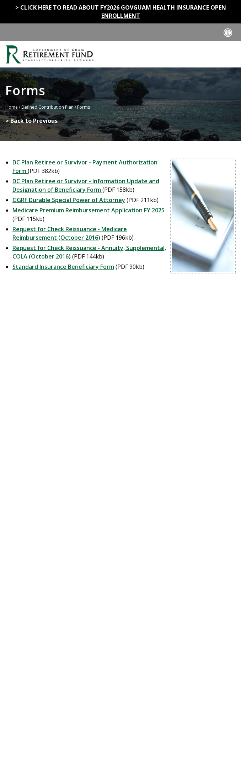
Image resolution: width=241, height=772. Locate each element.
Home (11, 107)
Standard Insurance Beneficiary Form (63, 267)
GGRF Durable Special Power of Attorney (68, 200)
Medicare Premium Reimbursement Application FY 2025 (88, 210)
